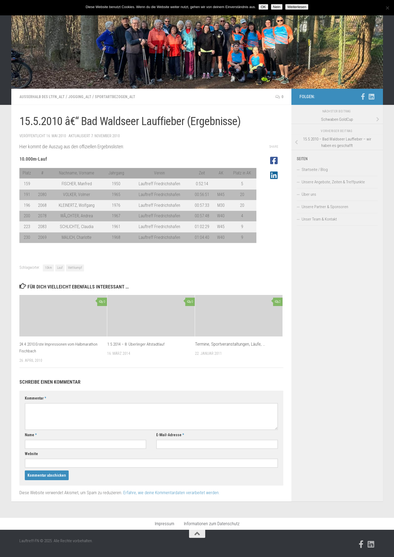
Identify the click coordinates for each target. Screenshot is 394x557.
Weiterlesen (296, 7)
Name (31, 435)
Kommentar (35, 398)
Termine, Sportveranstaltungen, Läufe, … (230, 344)
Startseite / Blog (315, 169)
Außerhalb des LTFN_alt (45, 96)
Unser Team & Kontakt (319, 219)
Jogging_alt (88, 96)
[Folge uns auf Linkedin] (371, 96)
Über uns (309, 194)
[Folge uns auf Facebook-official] (363, 96)
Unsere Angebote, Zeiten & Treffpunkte (333, 182)
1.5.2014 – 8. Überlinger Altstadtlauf (138, 344)
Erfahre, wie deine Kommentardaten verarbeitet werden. (171, 492)
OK (263, 7)
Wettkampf (75, 268)
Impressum (164, 523)
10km (48, 268)
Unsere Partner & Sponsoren (325, 206)
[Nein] (387, 8)
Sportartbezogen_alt (127, 96)
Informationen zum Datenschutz (211, 523)
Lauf (60, 268)
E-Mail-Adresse (170, 435)
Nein (276, 7)
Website (31, 454)
